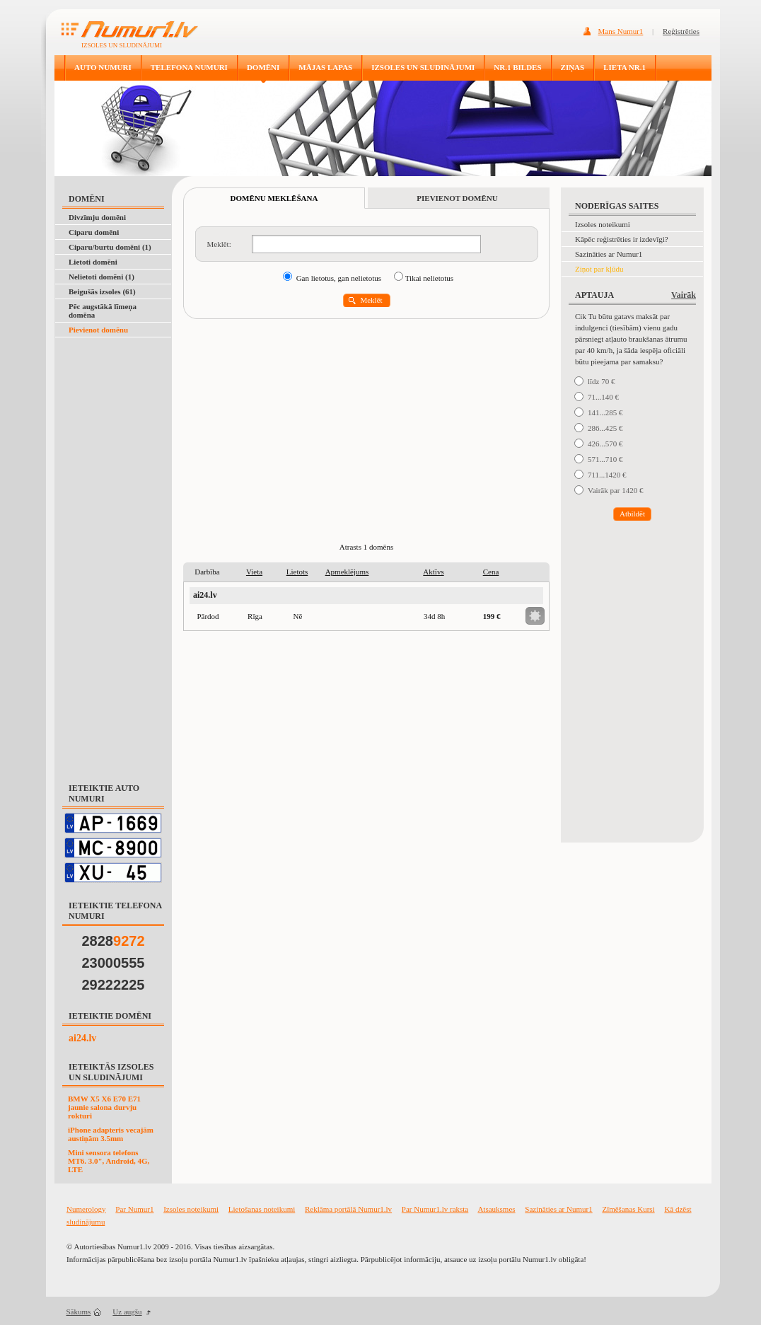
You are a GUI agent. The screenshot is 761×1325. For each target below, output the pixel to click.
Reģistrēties (681, 31)
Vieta (254, 571)
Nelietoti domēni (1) (101, 276)
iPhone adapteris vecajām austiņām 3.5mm (110, 1134)
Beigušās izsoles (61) (102, 291)
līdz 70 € (601, 381)
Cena (491, 571)
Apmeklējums (347, 571)
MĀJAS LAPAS (325, 67)
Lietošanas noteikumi (261, 1209)
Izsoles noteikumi (602, 224)
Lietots (297, 571)
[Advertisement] (113, 553)
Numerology (86, 1209)
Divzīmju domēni (97, 217)
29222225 (113, 985)
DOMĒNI (263, 67)
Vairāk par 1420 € (616, 490)
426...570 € (605, 443)
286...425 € (605, 428)
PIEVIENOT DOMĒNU (457, 198)
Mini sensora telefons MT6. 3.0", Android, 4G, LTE (108, 1161)
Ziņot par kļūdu (599, 269)
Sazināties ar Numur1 (608, 254)
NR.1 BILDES (517, 67)
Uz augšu (126, 1311)
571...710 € (605, 459)
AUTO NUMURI (103, 67)
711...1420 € (607, 474)
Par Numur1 (134, 1209)
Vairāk (683, 295)
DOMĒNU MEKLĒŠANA (274, 198)
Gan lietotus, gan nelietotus (338, 278)
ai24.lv (82, 1038)
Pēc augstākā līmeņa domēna (102, 310)
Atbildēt (632, 513)
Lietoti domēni (93, 262)
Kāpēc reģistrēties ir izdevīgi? (621, 239)
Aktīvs (433, 571)
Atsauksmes (496, 1209)
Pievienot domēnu (98, 329)
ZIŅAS (573, 67)
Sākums (78, 1311)
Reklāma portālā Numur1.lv (348, 1209)
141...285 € (605, 412)
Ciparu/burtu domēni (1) (110, 247)
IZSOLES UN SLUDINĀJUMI (423, 67)
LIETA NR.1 (624, 67)
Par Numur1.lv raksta (435, 1209)
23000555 (113, 963)
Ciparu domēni (94, 232)
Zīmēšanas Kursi (628, 1209)
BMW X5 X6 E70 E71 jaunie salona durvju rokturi (104, 1107)
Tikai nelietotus (429, 278)
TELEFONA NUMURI (189, 67)
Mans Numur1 (621, 31)
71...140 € (603, 397)
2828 (113, 941)
